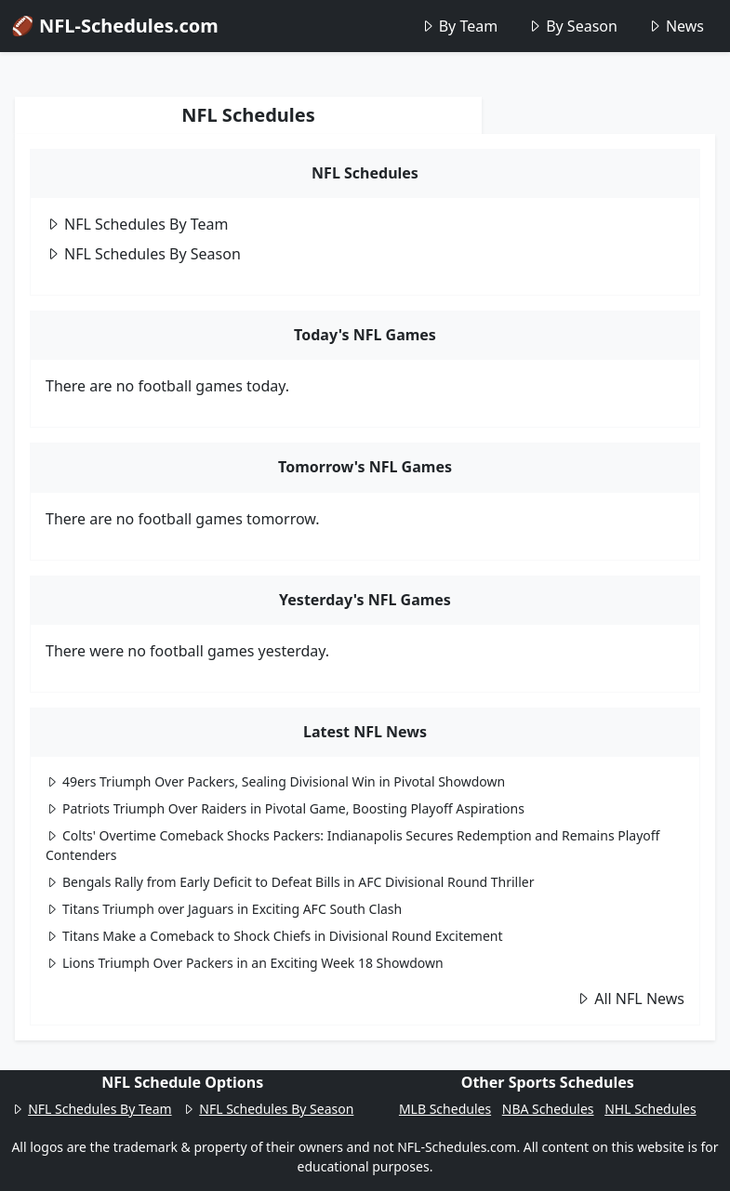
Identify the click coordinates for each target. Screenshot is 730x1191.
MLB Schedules (445, 1109)
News (675, 26)
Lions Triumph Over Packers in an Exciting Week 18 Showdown (245, 963)
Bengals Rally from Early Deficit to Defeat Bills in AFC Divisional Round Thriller (290, 882)
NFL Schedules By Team (137, 224)
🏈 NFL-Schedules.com (115, 25)
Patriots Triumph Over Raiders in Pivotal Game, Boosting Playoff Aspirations (285, 808)
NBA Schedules (548, 1109)
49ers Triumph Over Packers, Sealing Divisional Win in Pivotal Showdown (275, 781)
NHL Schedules (650, 1109)
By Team (459, 26)
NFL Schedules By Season (143, 254)
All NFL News (630, 998)
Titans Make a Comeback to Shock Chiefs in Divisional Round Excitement (274, 936)
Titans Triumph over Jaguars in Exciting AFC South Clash (224, 909)
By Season (572, 26)
